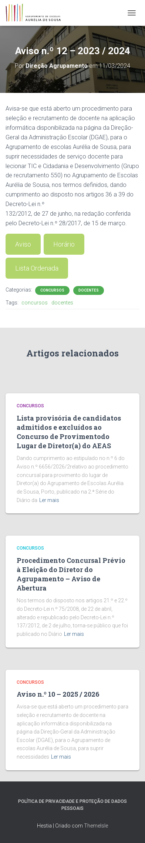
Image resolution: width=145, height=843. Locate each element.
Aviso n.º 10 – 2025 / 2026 (58, 694)
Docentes (88, 290)
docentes (62, 303)
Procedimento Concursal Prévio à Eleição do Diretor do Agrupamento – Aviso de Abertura (71, 574)
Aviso (23, 244)
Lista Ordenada (36, 268)
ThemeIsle (96, 826)
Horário (64, 244)
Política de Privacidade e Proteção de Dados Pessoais (72, 805)
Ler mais (49, 500)
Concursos (52, 290)
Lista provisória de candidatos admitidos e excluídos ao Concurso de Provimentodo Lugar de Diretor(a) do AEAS (69, 432)
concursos (34, 303)
